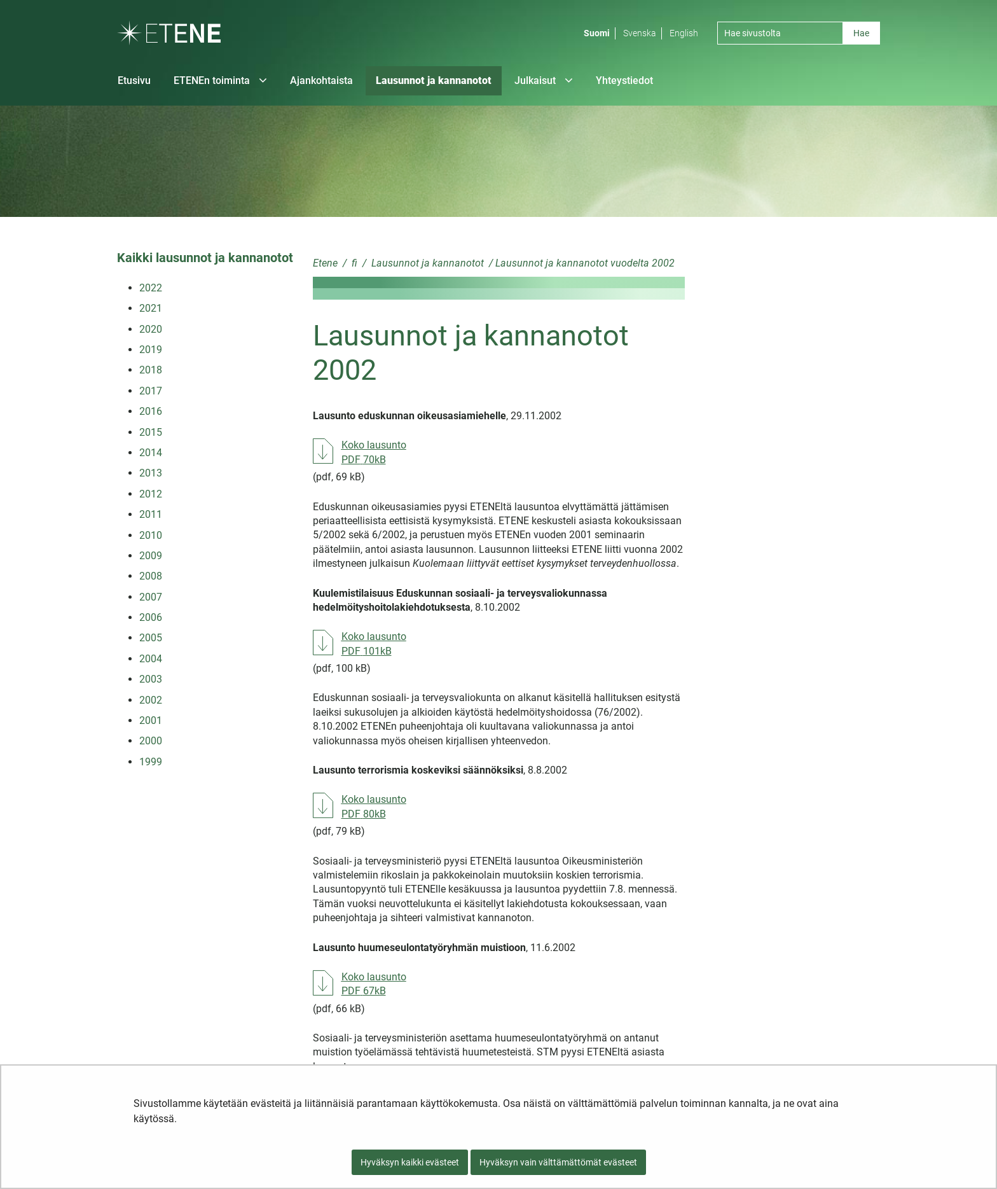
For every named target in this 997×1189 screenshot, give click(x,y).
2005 (150, 638)
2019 (150, 350)
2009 (150, 556)
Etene (325, 263)
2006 (150, 617)
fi (353, 263)
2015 (150, 432)
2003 (150, 679)
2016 (150, 411)
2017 (150, 391)
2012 (150, 494)
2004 (150, 659)
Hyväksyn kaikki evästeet (410, 1162)
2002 (150, 700)
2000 (150, 741)
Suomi (597, 33)
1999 (150, 762)
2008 (150, 576)
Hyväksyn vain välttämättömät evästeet (558, 1162)
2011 (150, 514)
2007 (150, 597)
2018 (150, 370)
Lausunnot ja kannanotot (426, 263)
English (684, 33)
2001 (150, 720)
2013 (150, 473)
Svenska (639, 33)
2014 (150, 453)
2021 (150, 308)
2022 (150, 288)
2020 (150, 329)
